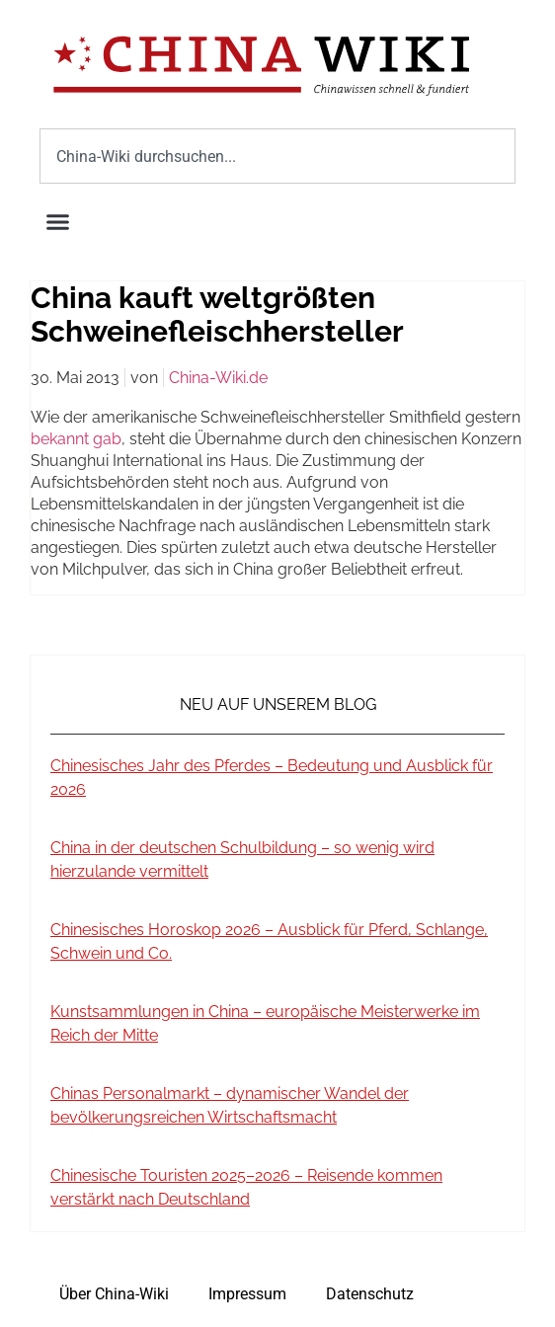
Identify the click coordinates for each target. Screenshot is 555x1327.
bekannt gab (76, 438)
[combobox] (277, 156)
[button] (58, 222)
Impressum (247, 1294)
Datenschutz (370, 1294)
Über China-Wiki (114, 1294)
